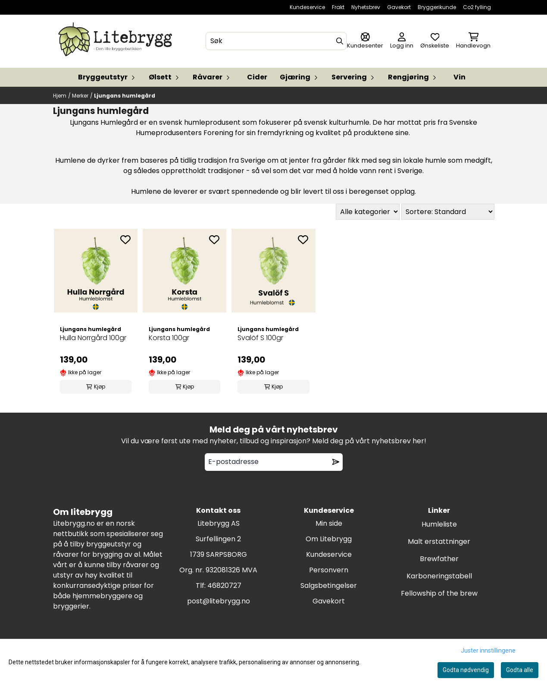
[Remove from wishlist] (335, 461)
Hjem (59, 95)
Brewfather (439, 559)
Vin (459, 77)
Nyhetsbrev (365, 7)
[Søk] (276, 41)
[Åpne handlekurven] (473, 41)
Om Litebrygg (329, 539)
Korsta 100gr (169, 338)
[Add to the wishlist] (125, 239)
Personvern (328, 570)
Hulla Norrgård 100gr (93, 338)
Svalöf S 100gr (260, 338)
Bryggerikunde (437, 7)
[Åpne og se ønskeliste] (435, 41)
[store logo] (116, 41)
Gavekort (399, 7)
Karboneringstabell (439, 576)
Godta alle (519, 669)
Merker (80, 95)
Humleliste (439, 524)
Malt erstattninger (439, 541)
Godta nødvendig (466, 669)
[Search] (339, 41)
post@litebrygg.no (218, 601)
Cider (257, 77)
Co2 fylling (477, 7)
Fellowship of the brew (439, 593)
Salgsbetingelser (328, 585)
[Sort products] (447, 212)
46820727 (224, 585)
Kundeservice (307, 7)
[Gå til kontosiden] (365, 41)
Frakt (338, 7)
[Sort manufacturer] (368, 212)
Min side (329, 523)
